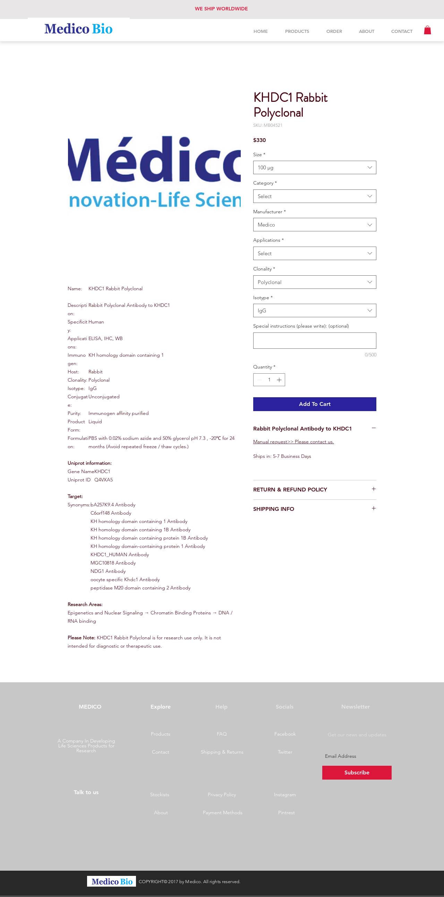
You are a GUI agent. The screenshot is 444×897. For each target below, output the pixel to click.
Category (265, 183)
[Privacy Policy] (221, 795)
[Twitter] (285, 752)
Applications (268, 240)
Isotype (263, 297)
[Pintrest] (286, 813)
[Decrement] (258, 380)
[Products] (160, 734)
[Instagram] (284, 795)
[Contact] (160, 752)
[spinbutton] (269, 380)
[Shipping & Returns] (222, 752)
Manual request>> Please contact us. (293, 441)
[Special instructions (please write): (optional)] (315, 341)
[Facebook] (285, 734)
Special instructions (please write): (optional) (301, 326)
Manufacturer (269, 211)
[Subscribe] (357, 773)
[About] (161, 813)
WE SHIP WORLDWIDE (221, 9)
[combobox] (314, 167)
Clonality (264, 269)
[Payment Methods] (222, 813)
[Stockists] (159, 795)
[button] (427, 30)
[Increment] (279, 380)
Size (259, 154)
